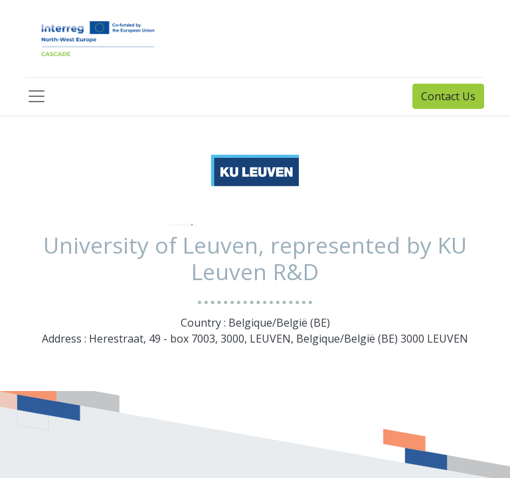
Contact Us (448, 96)
